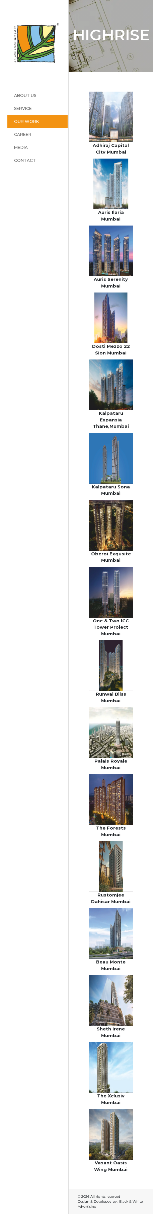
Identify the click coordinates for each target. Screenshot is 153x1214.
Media (21, 147)
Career (22, 134)
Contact (25, 160)
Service (23, 108)
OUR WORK (26, 121)
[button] (111, 116)
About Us (25, 95)
